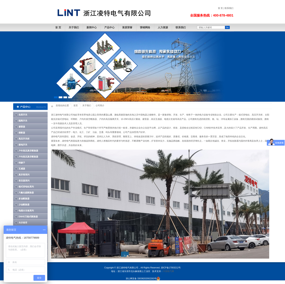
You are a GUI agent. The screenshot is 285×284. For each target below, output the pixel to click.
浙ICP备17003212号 (171, 267)
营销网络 (145, 27)
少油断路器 (24, 204)
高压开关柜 (24, 138)
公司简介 (100, 105)
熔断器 (22, 132)
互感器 (22, 168)
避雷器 (22, 126)
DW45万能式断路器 (28, 216)
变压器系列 (24, 180)
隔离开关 (23, 120)
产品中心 (109, 27)
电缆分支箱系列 (26, 210)
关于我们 (74, 27)
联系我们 (229, 8)
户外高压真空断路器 (28, 150)
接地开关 (23, 144)
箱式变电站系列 (26, 186)
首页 (75, 105)
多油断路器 (24, 198)
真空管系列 (24, 174)
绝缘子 (22, 162)
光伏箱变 (23, 222)
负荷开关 (23, 114)
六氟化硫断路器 (26, 192)
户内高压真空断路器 (28, 156)
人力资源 (163, 27)
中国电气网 (168, 271)
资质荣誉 (127, 27)
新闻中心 (92, 27)
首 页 (220, 8)
